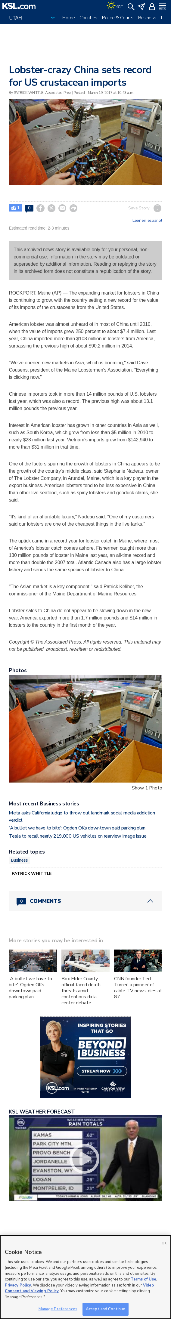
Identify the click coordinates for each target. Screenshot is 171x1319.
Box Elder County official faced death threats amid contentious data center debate (80, 990)
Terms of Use (143, 1279)
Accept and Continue (105, 1309)
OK (164, 1243)
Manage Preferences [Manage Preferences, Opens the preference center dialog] (58, 1309)
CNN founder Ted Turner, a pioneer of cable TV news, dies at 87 (138, 987)
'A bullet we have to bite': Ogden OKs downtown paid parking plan (77, 828)
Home (68, 17)
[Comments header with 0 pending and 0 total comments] (85, 901)
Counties (88, 17)
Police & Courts (117, 17)
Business (147, 17)
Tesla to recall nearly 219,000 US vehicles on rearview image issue (77, 836)
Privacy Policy (18, 1285)
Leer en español (147, 220)
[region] (85, 1277)
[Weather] (115, 6)
